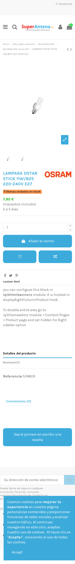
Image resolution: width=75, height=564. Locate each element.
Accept (17, 552)
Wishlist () (64, 4)
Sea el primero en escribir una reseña (37, 437)
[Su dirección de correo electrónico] (32, 480)
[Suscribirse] (69, 480)
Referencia (12, 376)
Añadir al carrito (37, 241)
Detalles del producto (19, 353)
